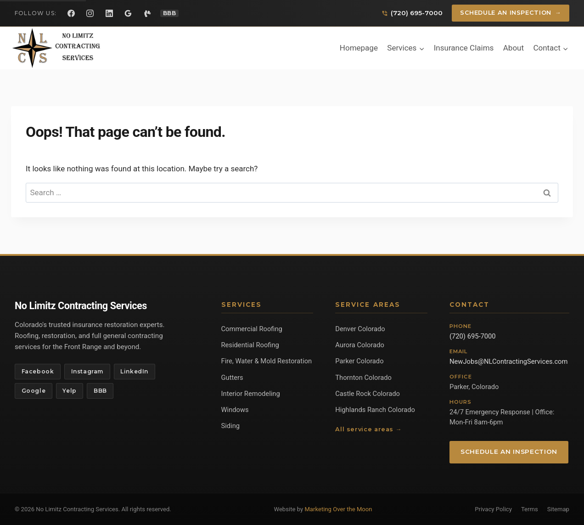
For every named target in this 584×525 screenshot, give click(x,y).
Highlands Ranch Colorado (375, 410)
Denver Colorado (360, 329)
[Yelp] (147, 13)
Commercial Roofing (251, 329)
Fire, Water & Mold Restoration (266, 361)
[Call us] (412, 13)
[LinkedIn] (109, 13)
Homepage (359, 47)
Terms (529, 509)
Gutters (232, 377)
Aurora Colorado (359, 345)
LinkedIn (134, 371)
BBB (100, 390)
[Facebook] (71, 13)
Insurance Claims (464, 47)
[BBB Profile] (169, 13)
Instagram (87, 371)
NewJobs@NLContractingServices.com (508, 361)
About (513, 47)
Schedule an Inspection (511, 12)
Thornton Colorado (363, 377)
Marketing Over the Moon (338, 509)
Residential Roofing (250, 345)
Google (34, 390)
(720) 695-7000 (472, 336)
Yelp (69, 390)
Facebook (38, 371)
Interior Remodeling (250, 394)
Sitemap (558, 509)
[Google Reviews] (128, 13)
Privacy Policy (493, 509)
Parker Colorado (359, 361)
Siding (230, 426)
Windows (235, 410)
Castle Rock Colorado (367, 394)
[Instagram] (90, 13)
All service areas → (368, 429)
